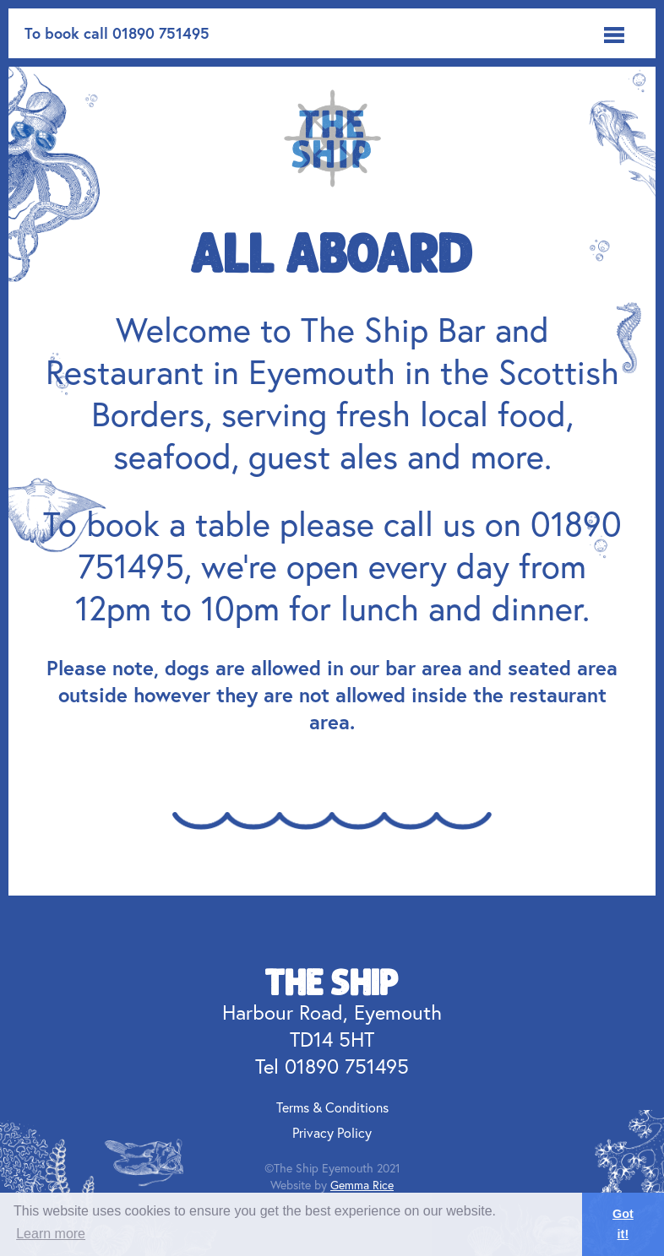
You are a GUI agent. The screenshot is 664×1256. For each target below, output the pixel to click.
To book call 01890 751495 (117, 33)
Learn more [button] (50, 1233)
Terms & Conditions (332, 1107)
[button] (614, 33)
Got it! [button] (623, 1224)
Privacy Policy (332, 1132)
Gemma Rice (362, 1185)
